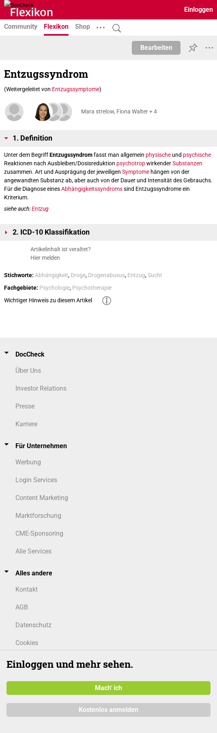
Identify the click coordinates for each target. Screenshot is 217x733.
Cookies (26, 643)
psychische (197, 155)
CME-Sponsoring (39, 533)
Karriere (26, 424)
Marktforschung (38, 515)
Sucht (155, 275)
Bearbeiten (156, 47)
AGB (21, 607)
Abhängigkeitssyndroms (91, 189)
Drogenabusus (106, 275)
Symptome (135, 172)
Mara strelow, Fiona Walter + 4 (119, 111)
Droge (78, 275)
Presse (24, 406)
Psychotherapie (92, 287)
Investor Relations (41, 388)
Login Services (36, 480)
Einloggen (198, 9)
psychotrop (130, 163)
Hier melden (45, 257)
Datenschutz (33, 625)
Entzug (40, 208)
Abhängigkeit (51, 275)
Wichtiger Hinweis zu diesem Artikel (48, 300)
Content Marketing (41, 498)
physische (158, 155)
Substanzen (187, 163)
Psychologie (54, 287)
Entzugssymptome (75, 89)
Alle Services (33, 551)
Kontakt (26, 589)
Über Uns (28, 370)
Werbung (28, 462)
